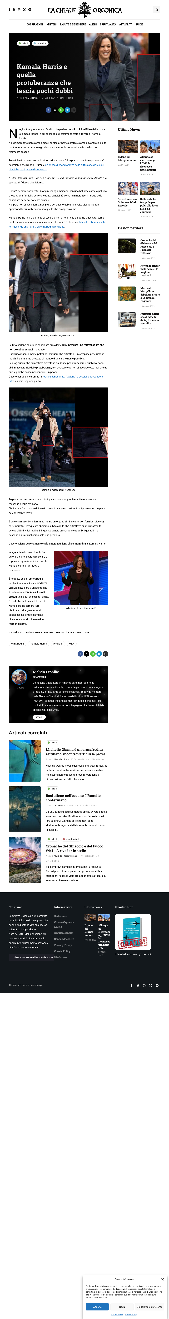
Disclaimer (60, 957)
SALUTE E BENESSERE (73, 24)
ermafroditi (17, 643)
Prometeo (58, 805)
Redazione (60, 916)
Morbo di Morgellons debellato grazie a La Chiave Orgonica (150, 294)
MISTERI (51, 24)
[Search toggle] (156, 9)
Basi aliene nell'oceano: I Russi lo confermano (73, 797)
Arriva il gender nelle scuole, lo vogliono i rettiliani (150, 270)
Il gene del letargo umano (127, 158)
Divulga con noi (63, 932)
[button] (162, 1295)
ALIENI (93, 24)
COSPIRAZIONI (34, 24)
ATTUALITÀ (125, 24)
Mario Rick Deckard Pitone (65, 856)
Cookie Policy (62, 951)
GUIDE (139, 24)
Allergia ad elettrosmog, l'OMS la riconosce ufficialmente (148, 163)
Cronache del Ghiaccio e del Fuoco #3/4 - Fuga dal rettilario (148, 246)
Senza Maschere (64, 939)
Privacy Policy (63, 945)
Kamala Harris (38, 643)
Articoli (39, 717)
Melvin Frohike (31, 98)
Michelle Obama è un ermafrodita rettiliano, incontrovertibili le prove (75, 751)
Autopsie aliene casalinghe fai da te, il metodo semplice (149, 318)
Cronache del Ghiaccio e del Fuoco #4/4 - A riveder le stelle (74, 848)
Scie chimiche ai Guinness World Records (128, 202)
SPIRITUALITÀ (108, 24)
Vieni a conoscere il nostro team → (33, 957)
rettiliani (58, 643)
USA (71, 643)
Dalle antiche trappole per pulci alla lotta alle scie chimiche (149, 205)
